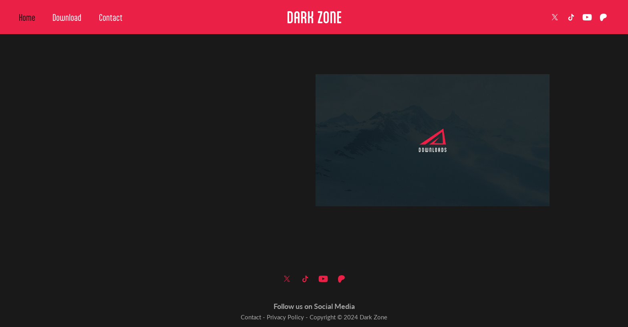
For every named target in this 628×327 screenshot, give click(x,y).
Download (66, 17)
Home (27, 17)
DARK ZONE (314, 17)
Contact (111, 17)
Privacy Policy (285, 317)
